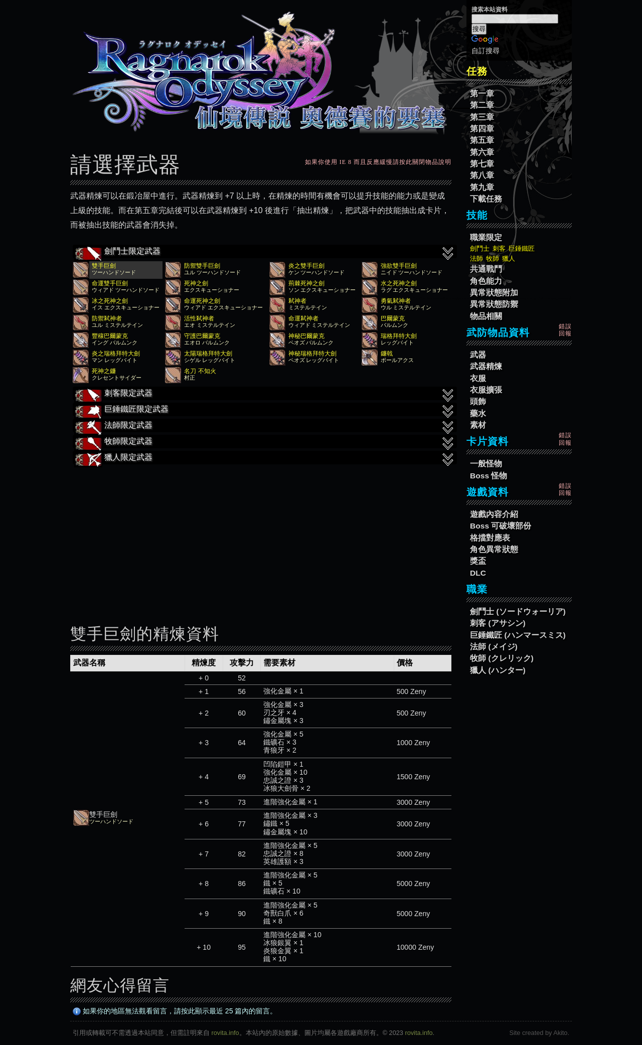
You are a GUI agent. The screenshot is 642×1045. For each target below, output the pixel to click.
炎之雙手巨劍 (306, 265)
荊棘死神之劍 (306, 283)
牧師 (492, 258)
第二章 (482, 105)
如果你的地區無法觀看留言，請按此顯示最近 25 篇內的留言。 (175, 1011)
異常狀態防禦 (494, 304)
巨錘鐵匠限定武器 (264, 410)
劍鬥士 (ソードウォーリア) (518, 611)
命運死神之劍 (202, 300)
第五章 (482, 140)
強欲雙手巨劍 (399, 265)
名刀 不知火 (200, 371)
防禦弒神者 (107, 318)
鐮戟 (387, 353)
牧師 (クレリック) (502, 658)
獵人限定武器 (264, 458)
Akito (560, 1032)
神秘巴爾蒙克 (306, 335)
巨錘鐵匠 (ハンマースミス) (518, 635)
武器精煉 (486, 366)
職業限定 (486, 237)
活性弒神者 (199, 318)
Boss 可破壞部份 (500, 525)
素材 (478, 425)
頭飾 (478, 401)
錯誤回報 (565, 330)
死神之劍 (196, 283)
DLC (478, 573)
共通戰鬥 (486, 269)
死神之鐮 (104, 371)
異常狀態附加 (494, 292)
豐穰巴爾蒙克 (110, 335)
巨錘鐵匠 (522, 248)
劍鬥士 (480, 248)
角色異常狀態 (494, 549)
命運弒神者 (303, 318)
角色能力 (486, 281)
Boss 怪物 (488, 475)
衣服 (478, 378)
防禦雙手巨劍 (202, 265)
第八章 (482, 175)
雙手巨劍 (104, 265)
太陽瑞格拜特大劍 (208, 353)
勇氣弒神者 (396, 300)
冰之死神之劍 (110, 300)
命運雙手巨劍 (110, 283)
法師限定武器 (264, 426)
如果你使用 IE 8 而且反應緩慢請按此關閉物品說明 (378, 161)
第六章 (482, 152)
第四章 (482, 128)
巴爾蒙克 (393, 318)
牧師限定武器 (264, 442)
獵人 (508, 258)
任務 (477, 71)
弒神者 (297, 300)
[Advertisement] (260, 537)
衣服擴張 (486, 390)
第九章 (482, 187)
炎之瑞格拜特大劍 (116, 353)
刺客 (499, 248)
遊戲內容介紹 (494, 514)
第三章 (482, 117)
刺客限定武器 (264, 394)
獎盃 (478, 561)
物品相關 (486, 316)
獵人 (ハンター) (498, 670)
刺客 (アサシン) (498, 623)
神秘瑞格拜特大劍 (312, 353)
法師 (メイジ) (494, 646)
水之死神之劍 (399, 283)
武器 (478, 355)
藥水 (478, 413)
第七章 (482, 163)
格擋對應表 (490, 538)
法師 (476, 258)
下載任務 (486, 199)
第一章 (482, 93)
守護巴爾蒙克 (202, 335)
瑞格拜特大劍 (399, 335)
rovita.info (225, 1032)
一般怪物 (486, 463)
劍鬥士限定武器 (264, 252)
